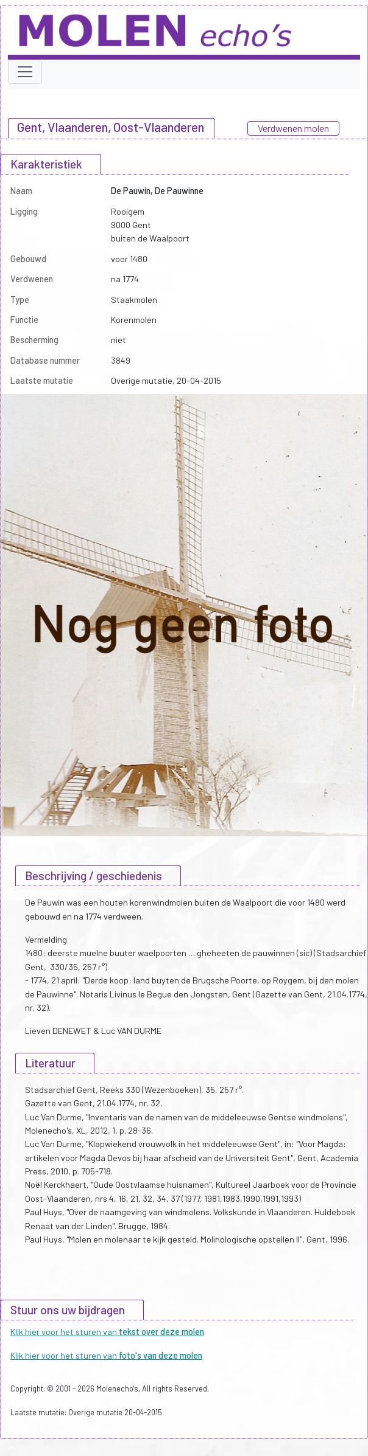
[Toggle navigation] (25, 72)
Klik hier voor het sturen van (107, 1331)
